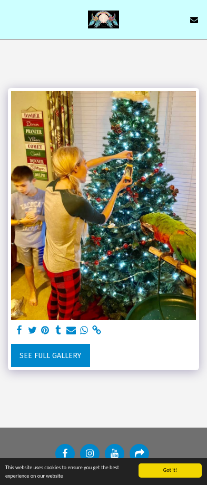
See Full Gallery (50, 355)
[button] (12, 19)
